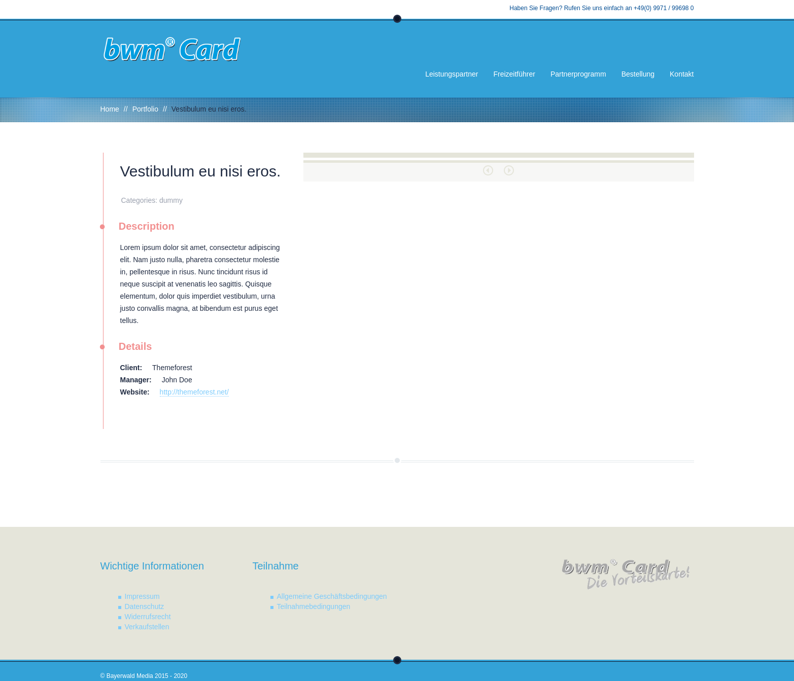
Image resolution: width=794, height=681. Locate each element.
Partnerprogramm (578, 74)
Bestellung (638, 74)
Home (109, 109)
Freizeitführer (514, 74)
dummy (171, 200)
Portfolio (145, 109)
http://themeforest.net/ (194, 392)
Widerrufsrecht (148, 617)
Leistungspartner (451, 74)
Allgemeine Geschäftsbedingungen (332, 596)
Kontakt (682, 74)
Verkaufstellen (147, 627)
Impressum (142, 596)
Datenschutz (144, 606)
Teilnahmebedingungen (314, 606)
